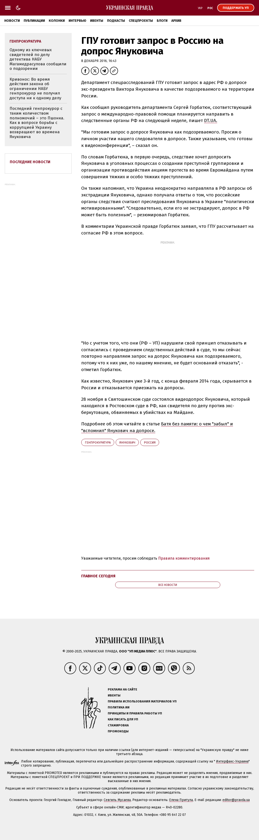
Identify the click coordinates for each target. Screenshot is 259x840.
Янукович (127, 442)
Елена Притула (181, 800)
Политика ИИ (119, 707)
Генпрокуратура (98, 442)
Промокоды (118, 731)
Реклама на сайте (122, 689)
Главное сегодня (98, 576)
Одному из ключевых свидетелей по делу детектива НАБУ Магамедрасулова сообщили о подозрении (38, 59)
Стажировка (118, 725)
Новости (12, 21)
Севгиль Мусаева (117, 800)
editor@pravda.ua (236, 800)
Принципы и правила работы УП (135, 713)
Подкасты (116, 21)
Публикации (34, 21)
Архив (176, 21)
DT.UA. (210, 120)
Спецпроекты (141, 21)
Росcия (150, 442)
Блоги (162, 21)
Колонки (57, 21)
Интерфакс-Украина (232, 761)
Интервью (77, 21)
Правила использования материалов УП (142, 701)
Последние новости (30, 162)
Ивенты (96, 21)
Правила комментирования (184, 558)
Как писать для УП (123, 719)
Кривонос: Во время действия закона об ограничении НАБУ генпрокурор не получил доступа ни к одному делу (35, 88)
